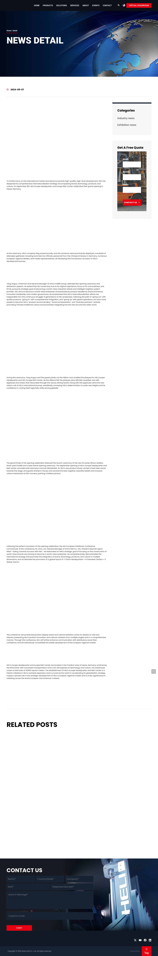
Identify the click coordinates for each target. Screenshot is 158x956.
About (86, 5)
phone (126, 171)
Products (48, 5)
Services (74, 5)
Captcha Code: (20, 911)
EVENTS (95, 5)
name (126, 159)
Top (146, 952)
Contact (107, 5)
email (126, 184)
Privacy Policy (135, 951)
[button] (124, 5)
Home (37, 5)
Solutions (61, 5)
